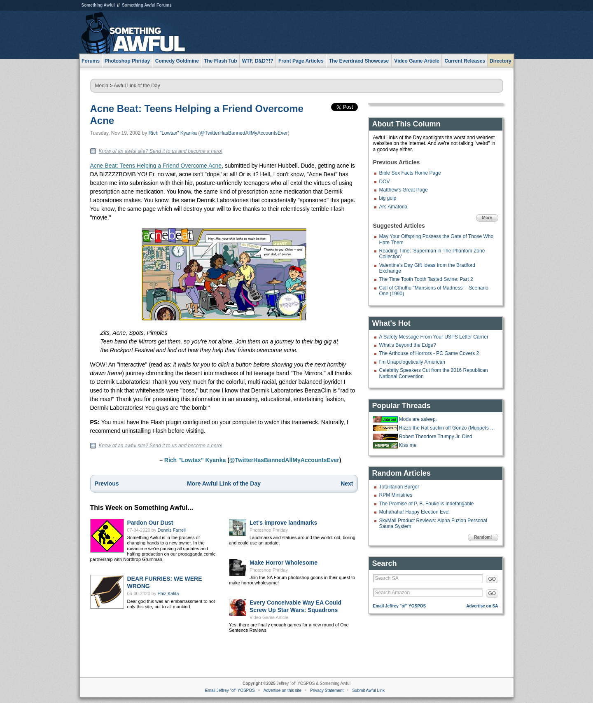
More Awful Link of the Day (224, 483)
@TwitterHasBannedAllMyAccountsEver (244, 133)
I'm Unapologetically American (412, 362)
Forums (91, 61)
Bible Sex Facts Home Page (410, 173)
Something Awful (98, 5)
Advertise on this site (282, 690)
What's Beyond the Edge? (407, 345)
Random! (483, 537)
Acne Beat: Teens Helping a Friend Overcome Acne (156, 165)
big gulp (388, 198)
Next (347, 483)
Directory (500, 61)
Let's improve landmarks (283, 522)
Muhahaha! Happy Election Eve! (414, 512)
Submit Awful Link (368, 690)
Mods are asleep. (418, 419)
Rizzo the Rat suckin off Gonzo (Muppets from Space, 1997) (447, 428)
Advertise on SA (482, 606)
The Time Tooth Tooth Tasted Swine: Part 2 (426, 279)
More (487, 217)
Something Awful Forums (147, 5)
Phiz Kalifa (168, 593)
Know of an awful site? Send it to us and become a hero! (160, 151)
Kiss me (408, 445)
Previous (107, 483)
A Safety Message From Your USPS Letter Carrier (433, 337)
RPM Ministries (396, 495)
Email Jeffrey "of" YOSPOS (399, 606)
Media (102, 86)
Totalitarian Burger (399, 487)
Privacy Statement (326, 690)
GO (492, 579)
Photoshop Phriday (269, 530)
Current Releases (464, 61)
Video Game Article (269, 617)
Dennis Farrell (172, 530)
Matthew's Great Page (403, 190)
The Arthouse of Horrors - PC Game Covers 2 (429, 353)
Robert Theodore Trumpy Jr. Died (435, 436)
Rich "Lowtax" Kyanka (173, 133)
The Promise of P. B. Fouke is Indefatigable (426, 504)
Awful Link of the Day (137, 86)
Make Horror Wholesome (284, 562)
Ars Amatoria (393, 207)
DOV (384, 182)
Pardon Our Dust (150, 522)
